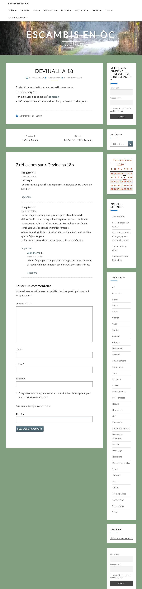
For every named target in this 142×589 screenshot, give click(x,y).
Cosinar (116, 336)
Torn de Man (118, 499)
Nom (19, 349)
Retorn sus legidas (121, 463)
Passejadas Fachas (120, 428)
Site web (20, 378)
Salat (114, 469)
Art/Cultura (80, 10)
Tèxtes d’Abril (118, 216)
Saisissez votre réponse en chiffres (33, 406)
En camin (116, 354)
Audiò (115, 299)
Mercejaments (119, 391)
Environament (119, 360)
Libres (115, 385)
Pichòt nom (114, 88)
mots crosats (118, 397)
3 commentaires (73, 77)
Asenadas (116, 293)
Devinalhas (25, 115)
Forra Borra (117, 367)
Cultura (115, 342)
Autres (115, 305)
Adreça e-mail (115, 98)
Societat (109, 10)
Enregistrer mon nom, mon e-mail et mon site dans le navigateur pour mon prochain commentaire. (54, 395)
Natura (96, 10)
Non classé (117, 410)
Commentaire (24, 303)
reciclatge (117, 450)
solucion (54, 96)
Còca (114, 323)
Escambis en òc (18, 3)
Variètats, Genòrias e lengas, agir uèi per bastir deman (121, 236)
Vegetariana (118, 506)
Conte (115, 330)
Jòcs (114, 373)
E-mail (20, 364)
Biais (36, 10)
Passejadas (49, 10)
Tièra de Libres (119, 493)
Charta (115, 317)
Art (113, 287)
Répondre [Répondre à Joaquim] (26, 196)
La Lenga (65, 10)
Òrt (114, 416)
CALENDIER (25, 10)
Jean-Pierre (53, 77)
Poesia (115, 444)
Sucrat (115, 481)
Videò (114, 512)
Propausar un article (18, 17)
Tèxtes (115, 487)
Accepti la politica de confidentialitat (120, 109)
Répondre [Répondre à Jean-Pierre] (32, 272)
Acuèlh (11, 10)
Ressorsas (117, 456)
